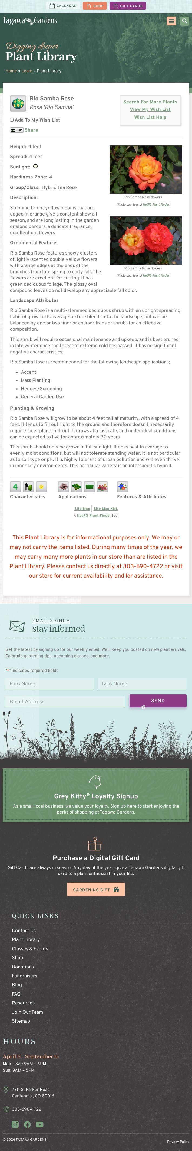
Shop (17, 958)
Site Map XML (106, 509)
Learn (26, 71)
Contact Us (24, 931)
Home (11, 71)
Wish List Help (150, 118)
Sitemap (21, 1021)
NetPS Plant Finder (156, 205)
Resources (23, 1003)
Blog (17, 985)
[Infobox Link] (96, 800)
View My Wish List (150, 110)
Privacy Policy (178, 1142)
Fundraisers (24, 976)
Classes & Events (30, 949)
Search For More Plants (150, 102)
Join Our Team (27, 1012)
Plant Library (26, 940)
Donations (23, 967)
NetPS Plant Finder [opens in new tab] (94, 515)
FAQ (16, 994)
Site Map (82, 509)
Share (31, 130)
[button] (171, 21)
